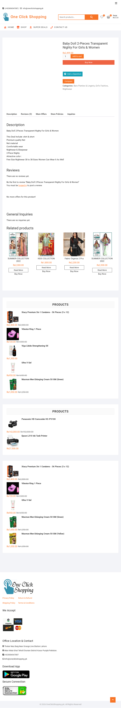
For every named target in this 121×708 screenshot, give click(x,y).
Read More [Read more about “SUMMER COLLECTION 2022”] (18, 270)
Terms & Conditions (26, 603)
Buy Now (88, 62)
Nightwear (67, 89)
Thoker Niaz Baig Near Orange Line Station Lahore (24, 646)
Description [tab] (12, 114)
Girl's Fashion (102, 86)
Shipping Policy (8, 603)
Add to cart (77, 56)
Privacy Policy (8, 598)
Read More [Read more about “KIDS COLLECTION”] (46, 267)
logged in (22, 185)
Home (9, 27)
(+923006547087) (10, 8)
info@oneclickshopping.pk (31, 8)
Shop (22, 27)
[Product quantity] (66, 56)
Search (91, 17)
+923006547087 (10, 655)
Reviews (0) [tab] (26, 114)
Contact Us (58, 27)
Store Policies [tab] (57, 114)
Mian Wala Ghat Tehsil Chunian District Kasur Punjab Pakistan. (29, 650)
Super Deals (38, 27)
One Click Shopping (28, 17)
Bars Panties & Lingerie (84, 86)
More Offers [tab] (41, 114)
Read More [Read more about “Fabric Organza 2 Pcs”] (74, 267)
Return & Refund (25, 598)
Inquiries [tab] (71, 114)
